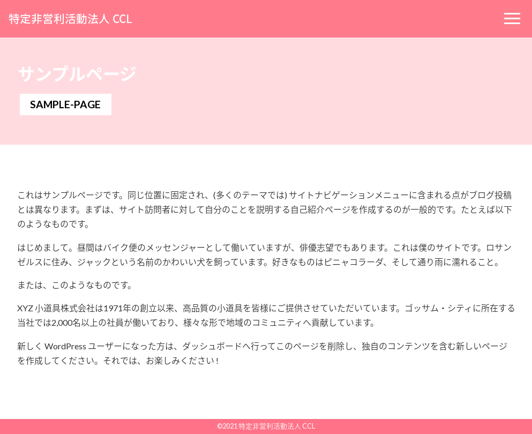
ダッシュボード (212, 346)
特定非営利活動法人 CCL (70, 18)
